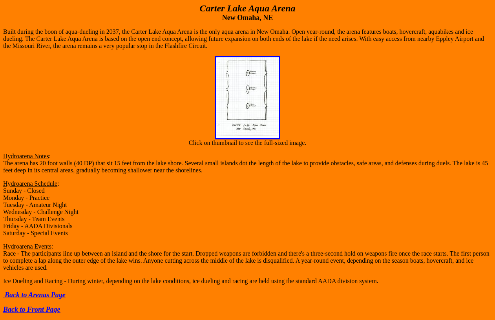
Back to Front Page (31, 309)
